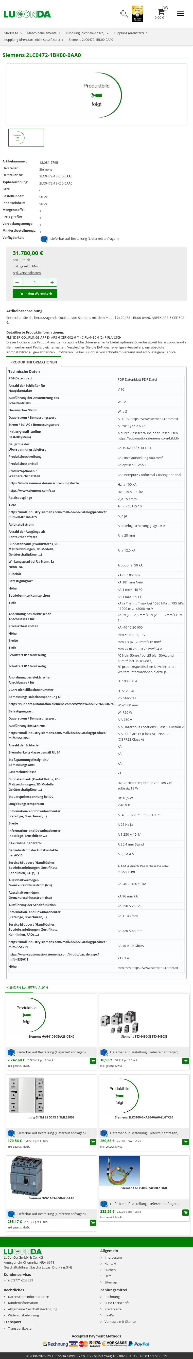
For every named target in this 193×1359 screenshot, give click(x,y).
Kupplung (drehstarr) (129, 33)
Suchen (110, 1270)
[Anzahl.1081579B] (35, 282)
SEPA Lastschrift (116, 1302)
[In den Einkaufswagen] (93, 1061)
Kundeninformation (23, 1302)
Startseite (11, 33)
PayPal (109, 1315)
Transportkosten (20, 1328)
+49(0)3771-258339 (18, 1280)
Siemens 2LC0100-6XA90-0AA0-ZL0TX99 (144, 1117)
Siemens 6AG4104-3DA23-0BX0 (51, 1036)
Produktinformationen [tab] (33, 362)
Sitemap (110, 1282)
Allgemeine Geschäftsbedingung (32, 1309)
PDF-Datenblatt (129, 379)
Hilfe (108, 1276)
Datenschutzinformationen (28, 1296)
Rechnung (112, 1296)
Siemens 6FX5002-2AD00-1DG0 (144, 1188)
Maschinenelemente (42, 33)
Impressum (113, 1257)
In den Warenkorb (35, 293)
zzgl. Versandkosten (27, 273)
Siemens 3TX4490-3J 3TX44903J (144, 1036)
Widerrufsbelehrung (23, 1315)
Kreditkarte (113, 1309)
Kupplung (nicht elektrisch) (85, 33)
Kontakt (110, 1263)
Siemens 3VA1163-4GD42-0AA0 (51, 1198)
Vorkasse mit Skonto (120, 1321)
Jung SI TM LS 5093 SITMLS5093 (51, 1117)
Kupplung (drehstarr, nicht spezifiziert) (32, 40)
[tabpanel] (96, 673)
